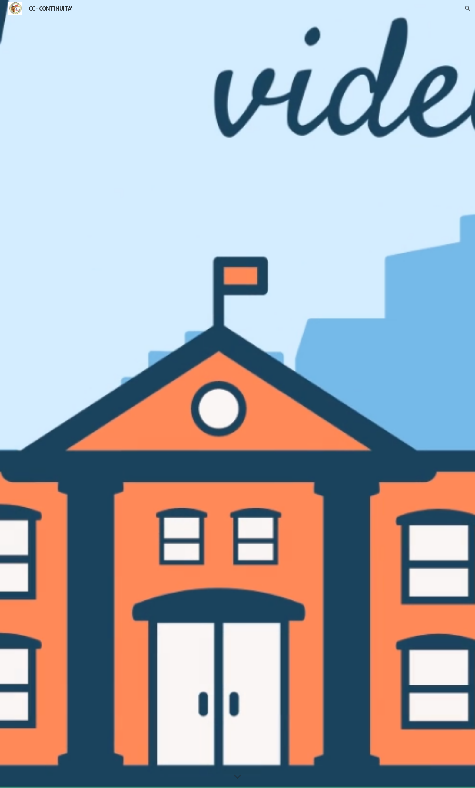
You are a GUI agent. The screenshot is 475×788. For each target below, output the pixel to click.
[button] (467, 8)
